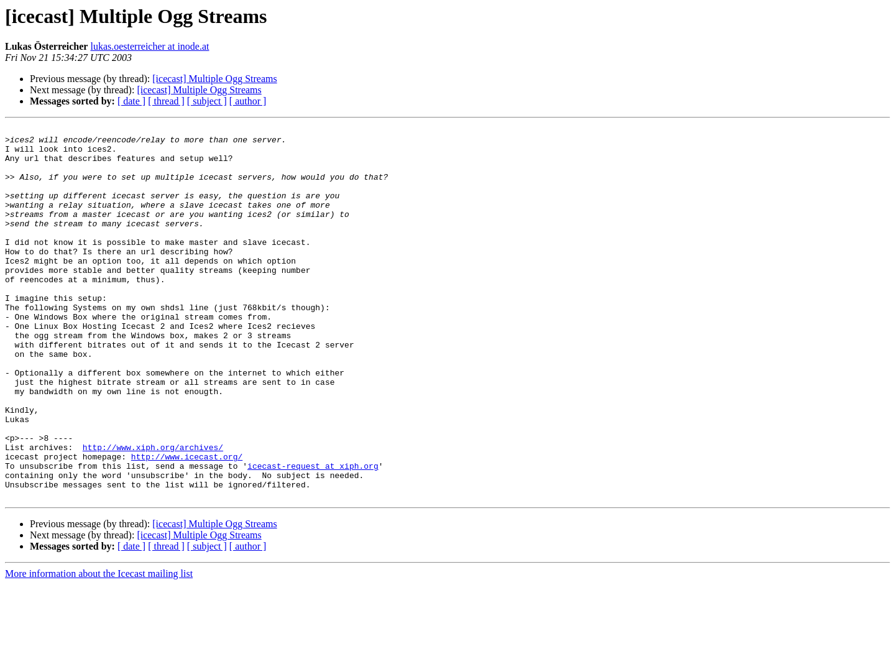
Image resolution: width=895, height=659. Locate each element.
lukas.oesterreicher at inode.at (149, 46)
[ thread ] (166, 101)
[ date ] (131, 101)
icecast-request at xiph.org (313, 534)
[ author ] (248, 101)
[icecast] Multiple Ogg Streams (214, 78)
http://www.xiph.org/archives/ (153, 512)
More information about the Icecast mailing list (99, 648)
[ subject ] (207, 101)
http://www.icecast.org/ (186, 523)
